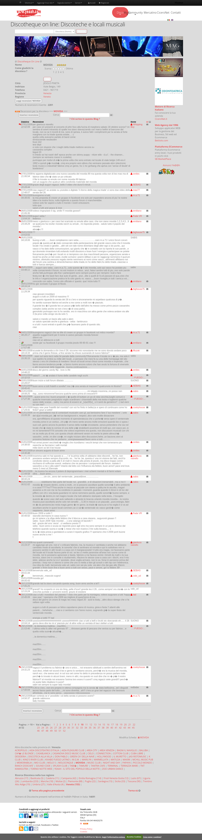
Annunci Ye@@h (171, 166)
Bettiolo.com (161, 141)
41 (116, 728)
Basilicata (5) (37, 778)
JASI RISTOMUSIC (137, 757)
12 (91, 725)
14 (99, 725)
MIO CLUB (39, 763)
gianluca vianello (136, 457)
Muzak (135, 351)
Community (115, 13)
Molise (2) (61, 782)
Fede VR (136, 217)
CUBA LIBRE (137, 754)
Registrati (104, 3)
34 (86, 728)
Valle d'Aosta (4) (55, 785)
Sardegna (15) (105, 782)
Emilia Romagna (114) (90, 778)
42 (120, 728)
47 (42, 731)
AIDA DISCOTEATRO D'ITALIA (44, 751)
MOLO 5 (51, 763)
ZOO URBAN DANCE (112, 769)
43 (124, 728)
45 (133, 728)
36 (94, 728)
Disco (80, 13)
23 (38, 728)
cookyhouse (138, 408)
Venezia (47, 94)
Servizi (78, 3)
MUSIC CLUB (94, 763)
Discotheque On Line (28, 62)
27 (55, 728)
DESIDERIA (20, 757)
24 (42, 728)
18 (117, 725)
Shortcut (29, 3)
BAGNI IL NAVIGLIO (127, 751)
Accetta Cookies (134, 837)
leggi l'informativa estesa (113, 837)
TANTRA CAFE (98, 766)
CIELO (91, 754)
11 (86, 725)
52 (64, 731)
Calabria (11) (52, 778)
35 (90, 728)
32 (77, 728)
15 (104, 725)
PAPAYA (126, 763)
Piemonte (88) (75, 782)
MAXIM (126, 760)
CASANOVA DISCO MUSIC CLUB (68, 754)
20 (125, 725)
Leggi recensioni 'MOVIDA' (28, 101)
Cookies (83, 832)
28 (60, 728)
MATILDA (115, 760)
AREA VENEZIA (107, 751)
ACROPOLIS (21, 751)
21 (129, 725)
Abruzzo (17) (22, 778)
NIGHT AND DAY (111, 763)
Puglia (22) (90, 782)
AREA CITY (92, 751)
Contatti (169, 13)
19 (121, 725)
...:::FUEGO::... (138, 377)
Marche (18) (47, 782)
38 (103, 728)
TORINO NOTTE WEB (41, 769)
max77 (135, 191)
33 (81, 728)
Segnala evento (64, 3)
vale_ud (136, 576)
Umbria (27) (38, 785)
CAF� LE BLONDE (24, 754)
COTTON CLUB (120, 754)
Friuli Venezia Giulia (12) (116, 778)
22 (134, 725)
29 (64, 728)
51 (60, 731)
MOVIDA (58, 111)
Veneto (47, 97)
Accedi (92, 3)
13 (95, 725)
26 (51, 728)
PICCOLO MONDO (142, 763)
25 (47, 728)
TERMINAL (112, 766)
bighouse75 (138, 233)
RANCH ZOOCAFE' (24, 766)
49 (51, 731)
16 (108, 725)
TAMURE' (83, 766)
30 (68, 728)
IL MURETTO (119, 757)
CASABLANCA (43, 754)
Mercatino (133, 13)
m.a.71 (135, 196)
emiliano (136, 211)
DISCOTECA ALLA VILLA (40, 757)
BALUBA (143, 751)
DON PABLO (61, 757)
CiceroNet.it (161, 119)
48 (47, 731)
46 (38, 731)
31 (73, 728)
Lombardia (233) (30, 782)
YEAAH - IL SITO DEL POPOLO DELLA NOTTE (77, 769)
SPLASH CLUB (60, 766)
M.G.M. (76, 760)
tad (133, 595)
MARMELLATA (101, 760)
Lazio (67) (136, 778)
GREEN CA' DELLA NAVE (82, 757)
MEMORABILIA (24, 763)
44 (129, 728)
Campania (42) (69, 778)
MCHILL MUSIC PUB (142, 760)
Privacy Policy (86, 829)
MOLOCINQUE (65, 763)
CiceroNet (151, 13)
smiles (135, 174)
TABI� (73, 766)
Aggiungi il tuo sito (45, 3)
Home (179, 3)
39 (107, 728)
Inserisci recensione (29, 116)
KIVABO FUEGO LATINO (57, 760)
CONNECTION (103, 754)
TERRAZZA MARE (129, 766)
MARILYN (86, 760)
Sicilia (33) (120, 782)
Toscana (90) (134, 782)
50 (55, 731)
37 (99, 728)
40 (111, 728)
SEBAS (136, 185)
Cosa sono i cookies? (152, 837)
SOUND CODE (43, 766)
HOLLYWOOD (104, 757)
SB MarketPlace (163, 159)
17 (112, 725)
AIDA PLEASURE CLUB (73, 751)
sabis (134, 392)
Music (98, 13)
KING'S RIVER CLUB (33, 760)
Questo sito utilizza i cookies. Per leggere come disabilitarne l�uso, (71, 837)
